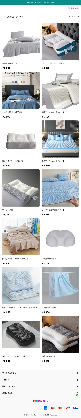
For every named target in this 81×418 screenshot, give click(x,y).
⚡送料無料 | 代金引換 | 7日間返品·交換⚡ (40, 2)
